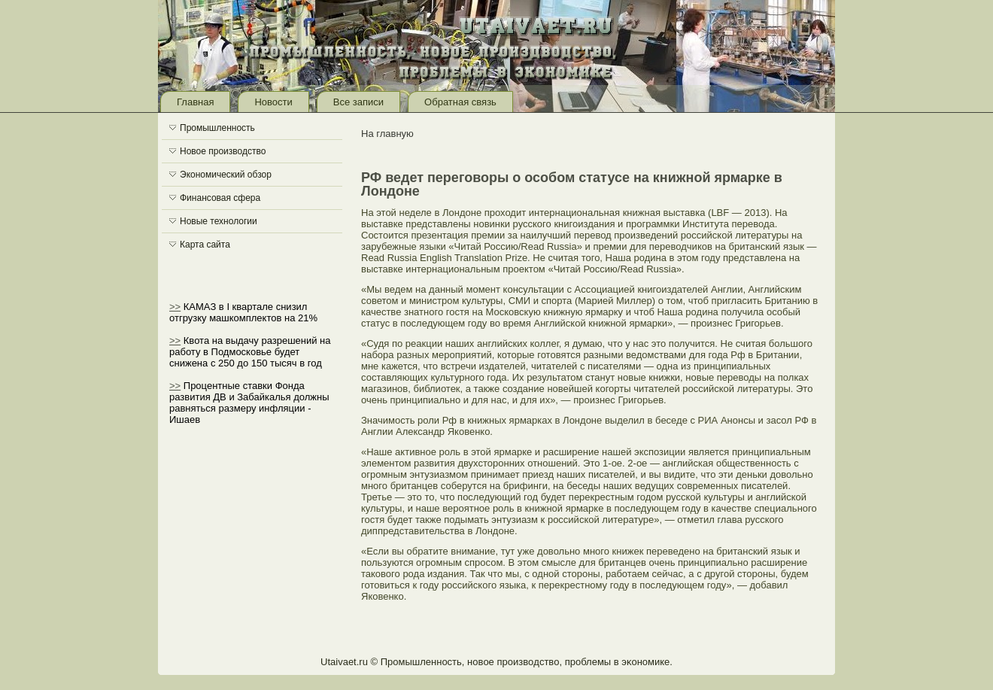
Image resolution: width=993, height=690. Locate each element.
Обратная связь (460, 102)
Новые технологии (218, 221)
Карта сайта (205, 244)
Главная (195, 102)
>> (175, 306)
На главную (387, 133)
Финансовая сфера (220, 198)
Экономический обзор (226, 174)
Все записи (358, 102)
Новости (273, 102)
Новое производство (223, 151)
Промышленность (217, 128)
